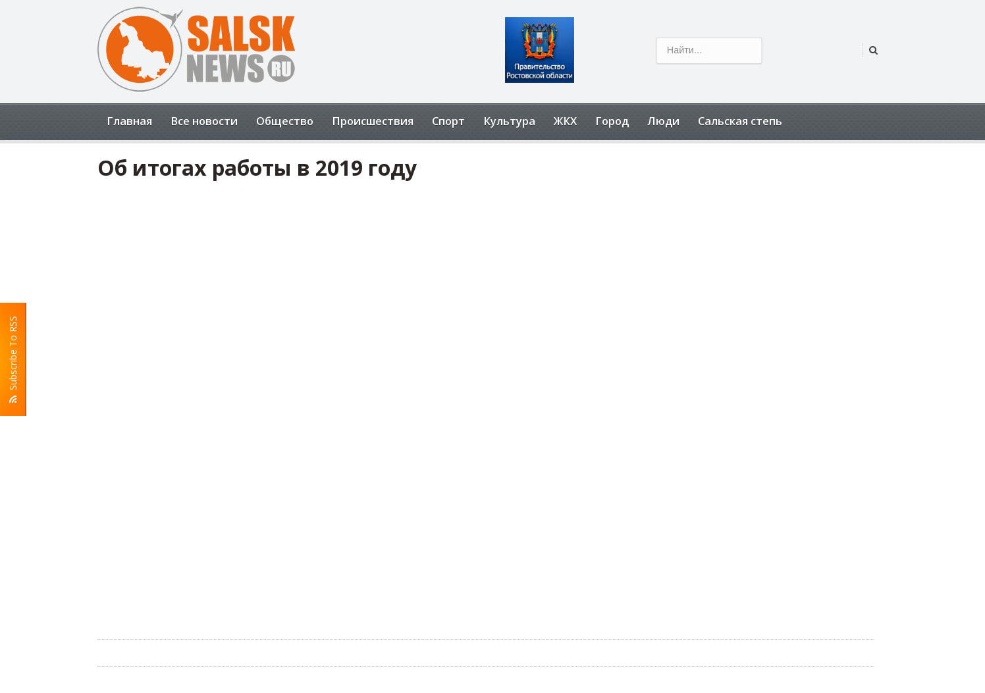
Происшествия (372, 120)
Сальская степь (740, 120)
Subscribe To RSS (13, 359)
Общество (284, 120)
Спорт (448, 120)
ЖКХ (565, 120)
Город (612, 120)
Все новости (204, 120)
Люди (663, 120)
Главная (129, 120)
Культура (509, 120)
